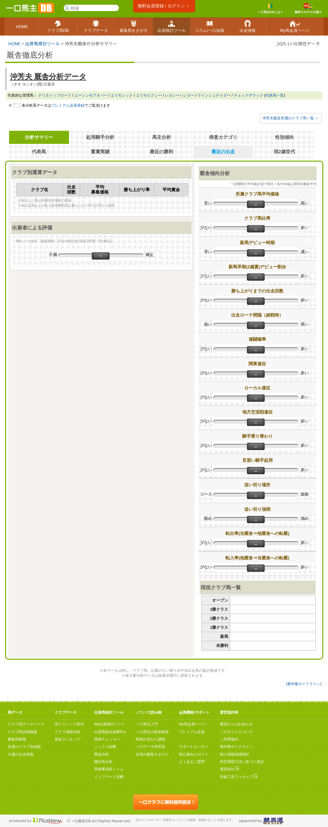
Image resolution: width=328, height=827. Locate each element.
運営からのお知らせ (236, 724)
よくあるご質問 (192, 762)
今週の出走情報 (21, 754)
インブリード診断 (109, 777)
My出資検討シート (109, 724)
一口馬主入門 (147, 724)
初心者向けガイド (193, 754)
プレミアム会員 (192, 732)
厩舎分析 (101, 754)
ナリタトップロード (54, 95)
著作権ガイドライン (236, 747)
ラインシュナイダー (214, 95)
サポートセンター (193, 747)
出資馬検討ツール (42, 43)
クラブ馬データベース (26, 724)
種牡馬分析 (103, 762)
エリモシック (122, 95)
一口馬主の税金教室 (152, 732)
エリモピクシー (149, 95)
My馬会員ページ (192, 724)
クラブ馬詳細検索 (22, 732)
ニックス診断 (105, 747)
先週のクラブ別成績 (24, 747)
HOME (14, 43)
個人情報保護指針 (234, 754)
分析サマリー (39, 137)
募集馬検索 (17, 739)
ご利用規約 (229, 739)
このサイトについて (236, 732)
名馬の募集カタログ (152, 754)
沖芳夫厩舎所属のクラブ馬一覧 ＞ (290, 118)
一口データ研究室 (150, 747)
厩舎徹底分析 (30, 55)
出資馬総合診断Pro (110, 732)
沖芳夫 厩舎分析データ (48, 76)
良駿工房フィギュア (238, 777)
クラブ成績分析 (67, 732)
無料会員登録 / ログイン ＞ (164, 5)
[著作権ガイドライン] (303, 684)
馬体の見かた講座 (150, 739)
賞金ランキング (67, 739)
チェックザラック (248, 95)
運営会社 (229, 769)
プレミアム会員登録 (67, 105)
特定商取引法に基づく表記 (242, 762)
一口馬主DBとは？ (270, 8)
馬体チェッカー (107, 739)
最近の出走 (223, 151)
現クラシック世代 (69, 724)
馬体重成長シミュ (109, 769)
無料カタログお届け (308, 8)
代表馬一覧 (274, 95)
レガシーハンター (179, 95)
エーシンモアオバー (91, 95)
